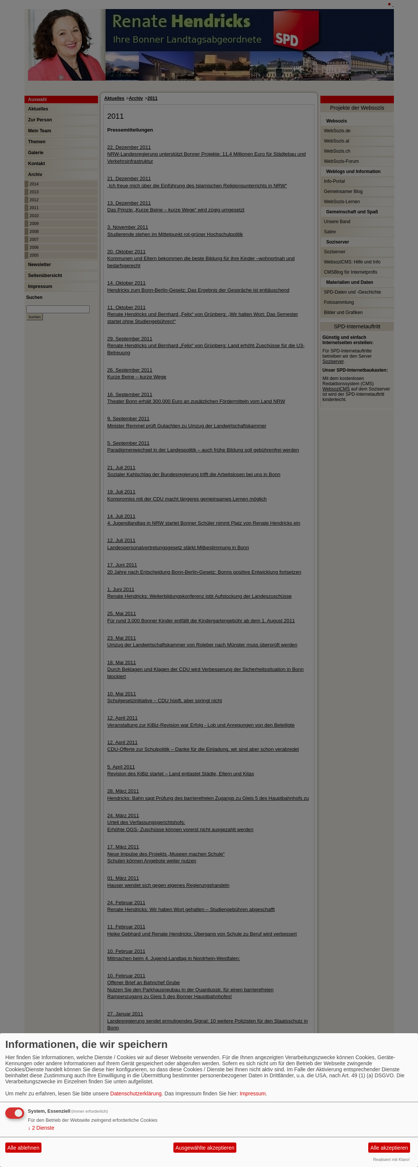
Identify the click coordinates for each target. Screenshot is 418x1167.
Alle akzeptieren (389, 1148)
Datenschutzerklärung (136, 1093)
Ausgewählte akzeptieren (204, 1148)
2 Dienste (41, 1128)
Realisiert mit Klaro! (391, 1159)
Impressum (253, 1093)
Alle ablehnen (24, 1148)
